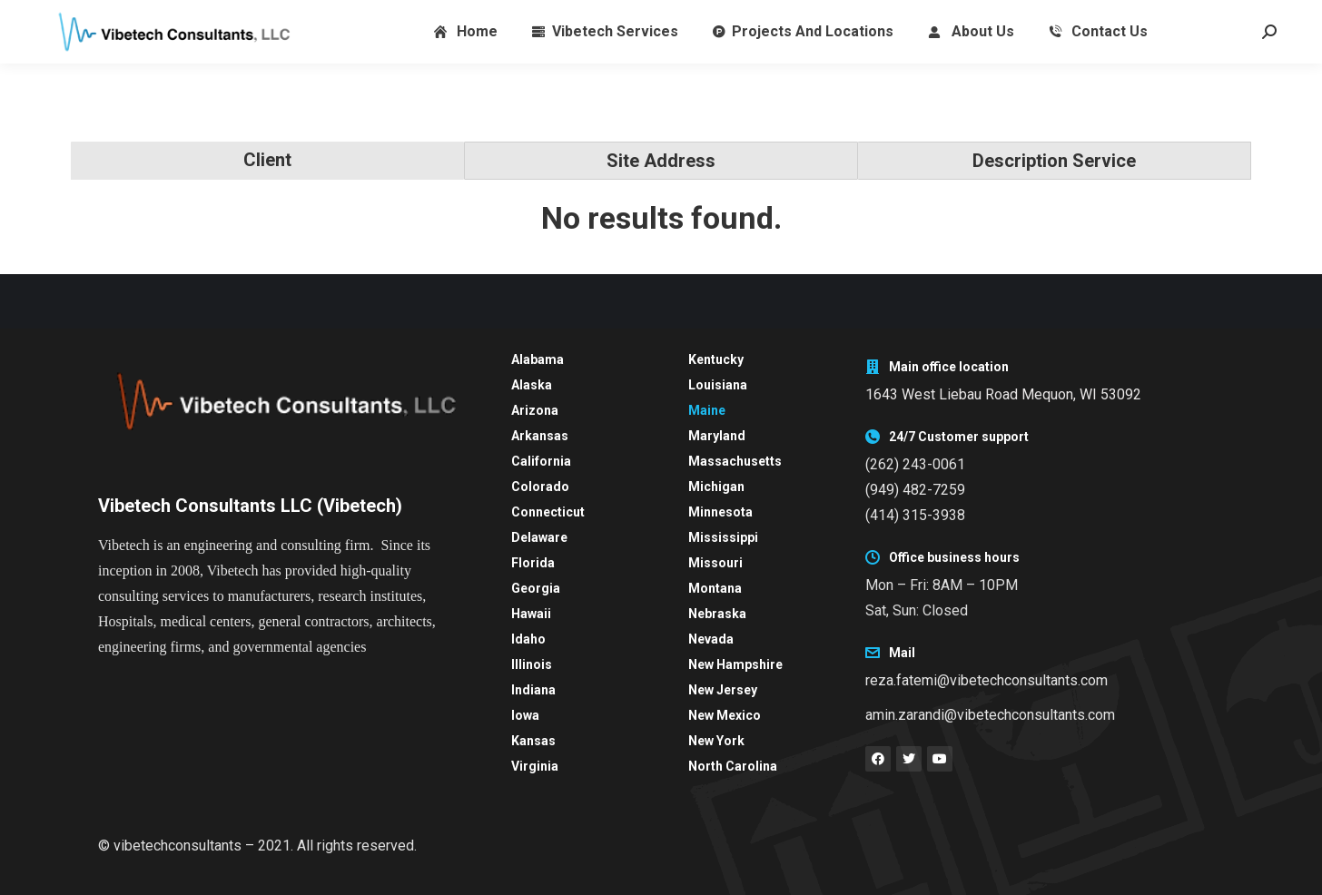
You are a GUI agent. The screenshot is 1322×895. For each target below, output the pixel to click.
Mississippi (723, 537)
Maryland (716, 435)
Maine (706, 410)
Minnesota (720, 512)
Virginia (534, 766)
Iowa (525, 715)
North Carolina (732, 766)
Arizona (534, 410)
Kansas (533, 740)
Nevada (711, 639)
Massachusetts (735, 461)
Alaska (531, 385)
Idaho (528, 639)
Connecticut (548, 512)
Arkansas (539, 435)
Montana (715, 588)
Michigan (716, 486)
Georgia (535, 588)
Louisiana (717, 385)
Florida (533, 563)
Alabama (537, 359)
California (541, 461)
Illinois (531, 664)
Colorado (540, 486)
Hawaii (531, 613)
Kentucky (716, 359)
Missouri (715, 563)
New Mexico (724, 715)
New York (716, 740)
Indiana (533, 690)
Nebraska (717, 613)
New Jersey (722, 690)
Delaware (539, 537)
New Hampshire (735, 664)
